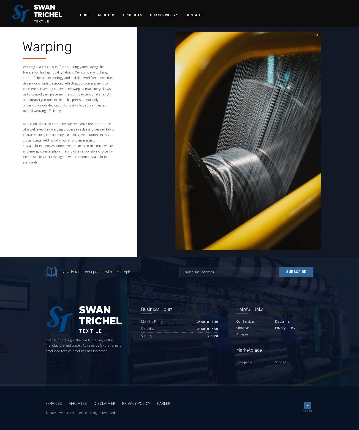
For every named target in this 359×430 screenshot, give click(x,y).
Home (85, 15)
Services (54, 403)
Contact (194, 15)
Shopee (280, 362)
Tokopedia (244, 362)
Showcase (243, 328)
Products (132, 15)
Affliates (242, 334)
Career (163, 403)
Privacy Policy (285, 328)
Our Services (162, 15)
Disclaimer (283, 321)
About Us (106, 15)
